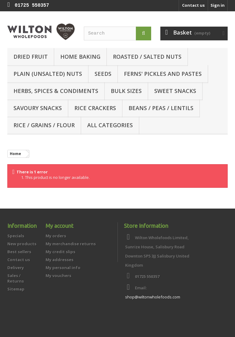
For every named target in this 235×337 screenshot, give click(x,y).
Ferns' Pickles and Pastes (163, 73)
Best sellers (19, 251)
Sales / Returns (15, 278)
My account (59, 226)
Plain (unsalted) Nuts (47, 73)
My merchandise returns (71, 243)
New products (21, 243)
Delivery (15, 267)
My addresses (59, 259)
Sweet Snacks (175, 90)
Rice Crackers (95, 108)
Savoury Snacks (37, 108)
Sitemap (15, 289)
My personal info (63, 267)
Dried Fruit (30, 56)
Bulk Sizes (126, 90)
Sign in (218, 5)
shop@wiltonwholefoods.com (152, 297)
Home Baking (80, 56)
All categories (110, 125)
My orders (56, 236)
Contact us (193, 5)
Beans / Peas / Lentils (161, 108)
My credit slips (60, 251)
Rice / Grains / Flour (44, 125)
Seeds (103, 73)
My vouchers (58, 275)
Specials (15, 236)
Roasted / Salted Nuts (147, 56)
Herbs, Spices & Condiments (55, 90)
